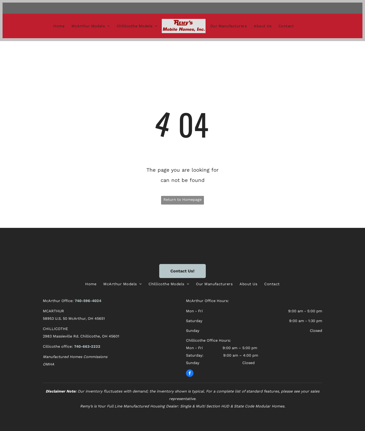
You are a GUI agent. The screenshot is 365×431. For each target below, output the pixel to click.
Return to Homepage (182, 199)
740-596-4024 (88, 301)
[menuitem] (59, 26)
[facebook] (189, 373)
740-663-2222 (87, 346)
